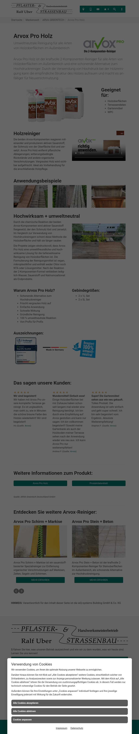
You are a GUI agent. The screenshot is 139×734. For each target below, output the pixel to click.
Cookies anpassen (22, 719)
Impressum (61, 728)
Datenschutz (77, 728)
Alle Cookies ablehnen (24, 711)
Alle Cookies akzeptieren (25, 703)
